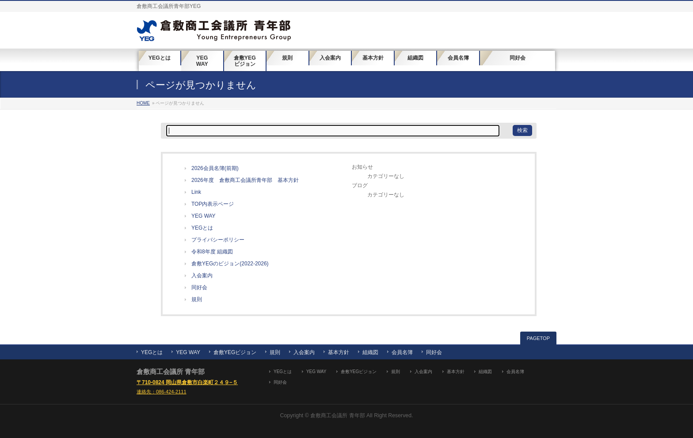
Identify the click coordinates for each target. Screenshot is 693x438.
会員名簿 (402, 352)
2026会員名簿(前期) (215, 168)
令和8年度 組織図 (212, 252)
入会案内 (202, 275)
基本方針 (338, 352)
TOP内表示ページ (212, 204)
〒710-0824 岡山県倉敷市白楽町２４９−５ (187, 382)
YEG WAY (203, 216)
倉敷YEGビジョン (234, 352)
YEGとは (202, 228)
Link (196, 192)
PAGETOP (538, 338)
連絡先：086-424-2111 (162, 391)
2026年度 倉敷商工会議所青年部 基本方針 (245, 180)
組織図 (370, 352)
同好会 (199, 287)
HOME (143, 103)
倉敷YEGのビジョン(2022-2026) (230, 264)
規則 (196, 299)
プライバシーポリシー (217, 240)
